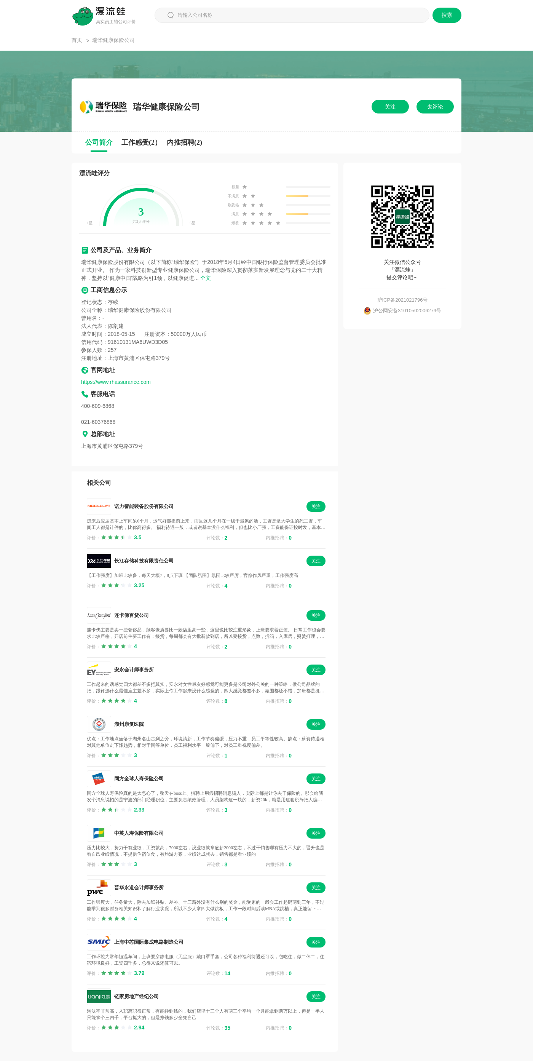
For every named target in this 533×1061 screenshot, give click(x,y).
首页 (77, 40)
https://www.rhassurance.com (116, 382)
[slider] (121, 538)
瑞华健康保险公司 (113, 40)
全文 (205, 278)
